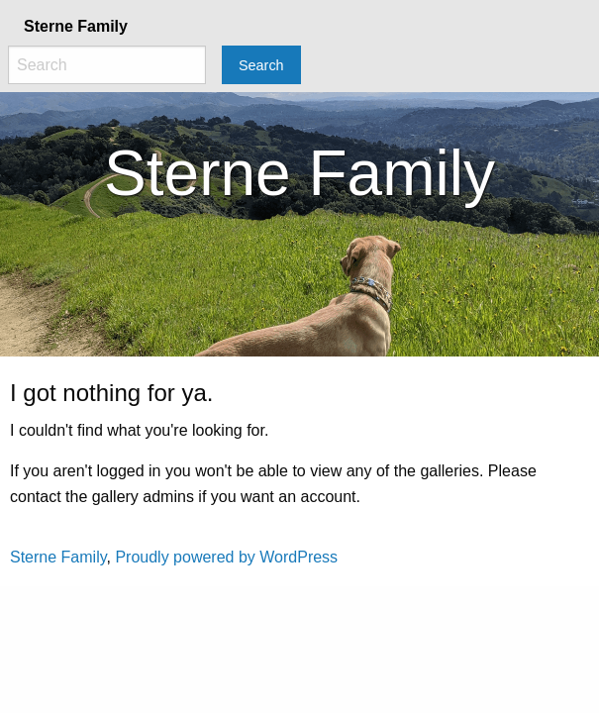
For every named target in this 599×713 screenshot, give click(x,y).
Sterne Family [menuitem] (76, 26)
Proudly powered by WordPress (226, 557)
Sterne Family (58, 557)
